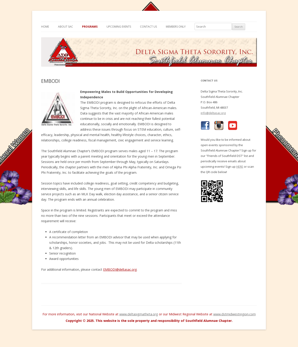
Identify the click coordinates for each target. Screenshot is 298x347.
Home (45, 27)
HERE (239, 167)
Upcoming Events (119, 27)
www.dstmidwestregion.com (234, 314)
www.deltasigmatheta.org (138, 314)
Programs (90, 27)
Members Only (176, 27)
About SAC (65, 27)
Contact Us (148, 27)
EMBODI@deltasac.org (120, 269)
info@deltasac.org (213, 113)
